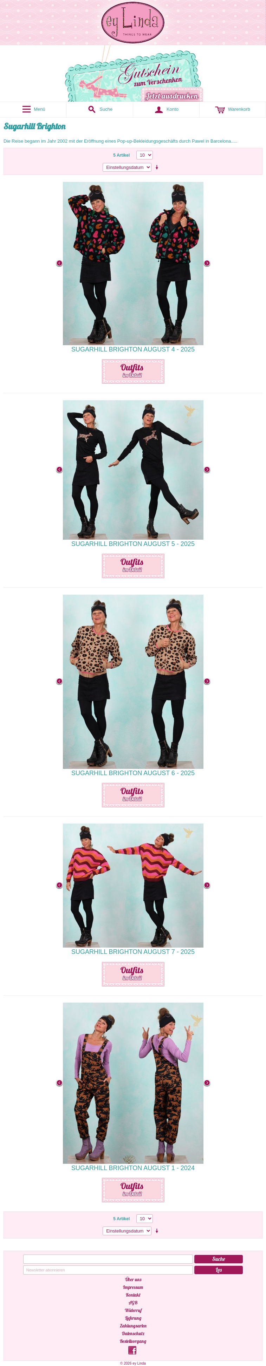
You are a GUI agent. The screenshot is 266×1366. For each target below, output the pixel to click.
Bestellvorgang (133, 1341)
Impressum (133, 1287)
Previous (59, 263)
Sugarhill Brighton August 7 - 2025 (133, 951)
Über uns (133, 1279)
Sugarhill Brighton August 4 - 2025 (133, 349)
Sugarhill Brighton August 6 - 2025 (133, 773)
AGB (133, 1302)
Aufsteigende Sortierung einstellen (158, 167)
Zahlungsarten (133, 1326)
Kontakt (133, 1295)
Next (206, 263)
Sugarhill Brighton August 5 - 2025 (133, 543)
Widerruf (133, 1310)
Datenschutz (133, 1333)
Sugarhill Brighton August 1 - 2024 (133, 1168)
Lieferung (133, 1318)
